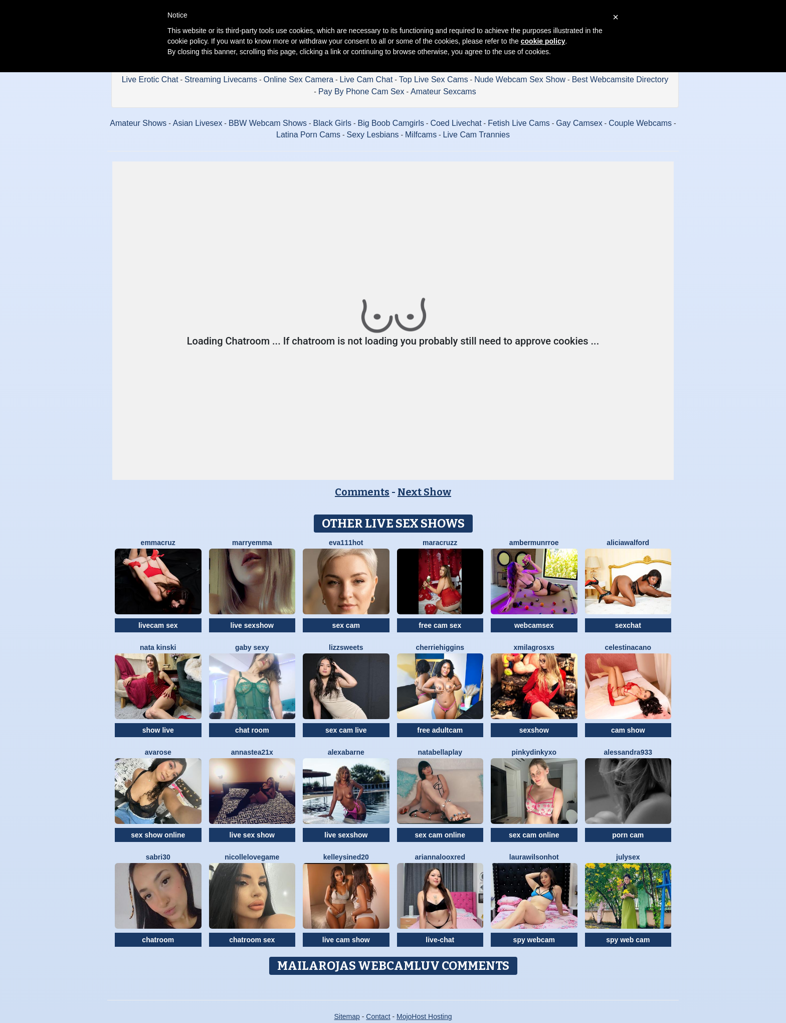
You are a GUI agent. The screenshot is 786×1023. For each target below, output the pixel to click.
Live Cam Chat (366, 79)
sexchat (628, 625)
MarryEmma (252, 543)
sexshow (534, 730)
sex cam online (440, 835)
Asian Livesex (198, 123)
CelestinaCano (628, 647)
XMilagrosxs (533, 647)
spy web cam (628, 940)
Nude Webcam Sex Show (519, 79)
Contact (378, 1016)
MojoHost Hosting (424, 1016)
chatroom (158, 940)
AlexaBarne (346, 752)
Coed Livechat (455, 123)
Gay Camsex (579, 123)
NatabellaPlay (440, 752)
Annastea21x (252, 752)
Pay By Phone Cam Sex (361, 91)
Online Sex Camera (299, 79)
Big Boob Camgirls (390, 123)
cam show (628, 730)
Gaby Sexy (252, 647)
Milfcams (421, 134)
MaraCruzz (440, 543)
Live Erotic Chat (150, 79)
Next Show (424, 492)
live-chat (440, 940)
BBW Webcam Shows (268, 123)
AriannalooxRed (440, 857)
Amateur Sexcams (443, 91)
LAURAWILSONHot (534, 857)
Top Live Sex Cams (433, 79)
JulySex (628, 857)
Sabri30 (158, 857)
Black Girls (332, 123)
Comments (362, 492)
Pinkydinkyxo (534, 752)
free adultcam (440, 730)
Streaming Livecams (220, 79)
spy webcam (534, 940)
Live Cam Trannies (476, 134)
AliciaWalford (628, 543)
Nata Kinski (158, 647)
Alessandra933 (628, 752)
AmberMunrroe (534, 543)
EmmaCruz (158, 543)
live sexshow (252, 625)
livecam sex (158, 625)
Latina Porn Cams (308, 134)
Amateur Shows (138, 123)
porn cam (628, 835)
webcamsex (534, 625)
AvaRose (158, 752)
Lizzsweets (346, 647)
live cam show (346, 940)
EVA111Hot (346, 543)
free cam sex (440, 625)
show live (158, 730)
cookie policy (543, 41)
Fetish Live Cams (519, 123)
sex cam (346, 625)
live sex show (252, 835)
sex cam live (346, 730)
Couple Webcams (640, 123)
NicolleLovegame (252, 857)
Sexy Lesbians (373, 134)
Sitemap (346, 1016)
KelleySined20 (346, 857)
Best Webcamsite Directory (620, 79)
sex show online (158, 835)
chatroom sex (252, 940)
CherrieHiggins (440, 647)
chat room (252, 730)
